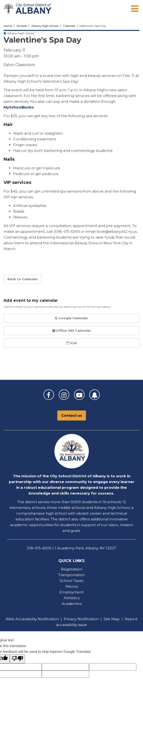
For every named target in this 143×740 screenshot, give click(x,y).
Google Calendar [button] (71, 318)
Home (8, 26)
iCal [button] (71, 343)
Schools (21, 26)
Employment (71, 592)
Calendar (69, 26)
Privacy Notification (81, 619)
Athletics (71, 598)
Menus (71, 586)
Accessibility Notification (37, 619)
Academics (72, 603)
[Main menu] (134, 8)
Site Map (112, 619)
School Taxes (71, 580)
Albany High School (44, 26)
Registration (71, 569)
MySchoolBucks (19, 107)
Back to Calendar (22, 279)
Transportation (71, 575)
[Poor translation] (17, 659)
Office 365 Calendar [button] (71, 330)
